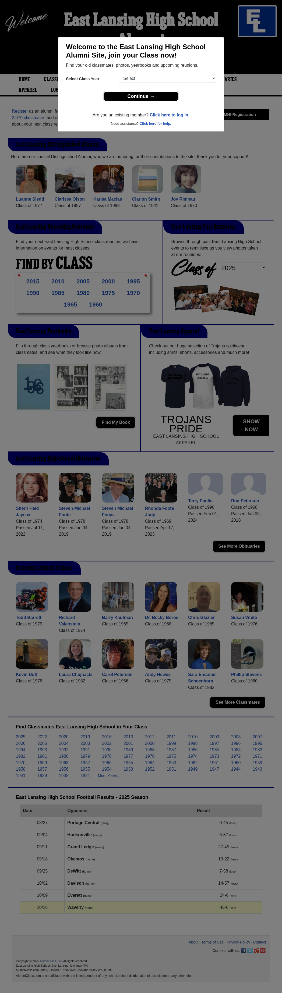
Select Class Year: (83, 78)
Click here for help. (155, 124)
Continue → (141, 96)
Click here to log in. (169, 115)
